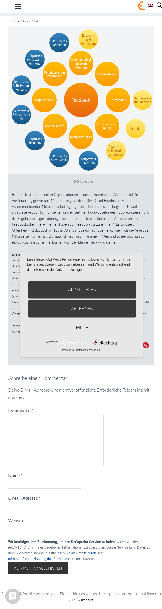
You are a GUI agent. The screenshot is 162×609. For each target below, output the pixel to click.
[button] (146, 345)
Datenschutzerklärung (88, 350)
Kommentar (21, 410)
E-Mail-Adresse (24, 498)
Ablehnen (82, 308)
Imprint (87, 599)
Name (15, 475)
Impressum (68, 350)
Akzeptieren (82, 289)
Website (16, 520)
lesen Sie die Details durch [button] (76, 553)
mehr (82, 327)
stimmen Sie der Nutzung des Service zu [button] (38, 559)
